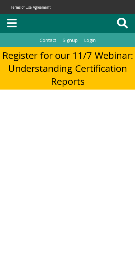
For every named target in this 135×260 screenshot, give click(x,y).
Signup (70, 40)
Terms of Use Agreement (31, 7)
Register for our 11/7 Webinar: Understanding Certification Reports (67, 68)
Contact (48, 40)
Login (90, 40)
